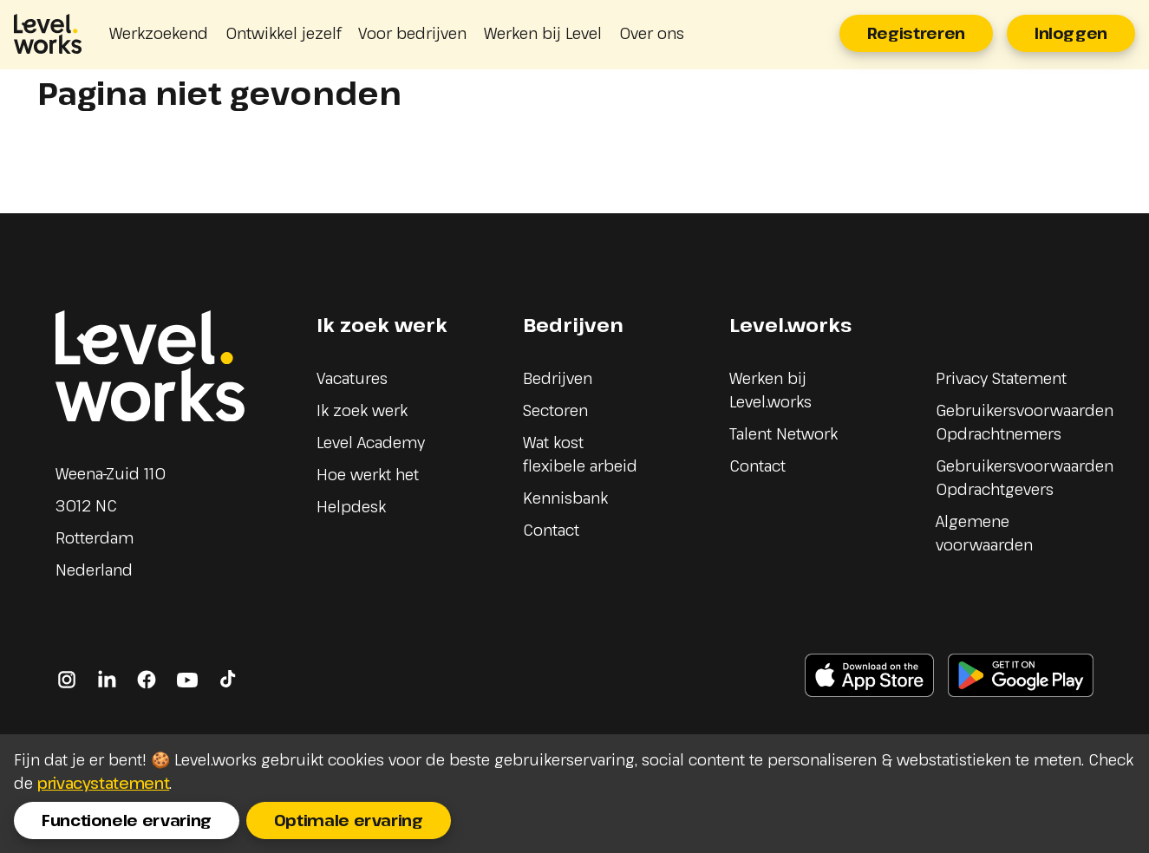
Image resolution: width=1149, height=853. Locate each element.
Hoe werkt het (368, 474)
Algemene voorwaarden (984, 533)
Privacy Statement (1001, 378)
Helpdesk (351, 506)
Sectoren (555, 410)
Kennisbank (565, 497)
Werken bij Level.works (770, 390)
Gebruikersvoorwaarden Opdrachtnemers (1024, 422)
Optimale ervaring (348, 820)
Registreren (916, 33)
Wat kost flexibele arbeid (580, 454)
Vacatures (352, 378)
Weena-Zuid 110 (110, 473)
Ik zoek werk (362, 410)
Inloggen (1071, 33)
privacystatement (103, 782)
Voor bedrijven (412, 33)
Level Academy (371, 442)
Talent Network (783, 433)
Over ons (651, 33)
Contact (551, 529)
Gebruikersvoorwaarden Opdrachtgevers (1024, 477)
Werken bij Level (543, 33)
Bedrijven (557, 378)
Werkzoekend (158, 33)
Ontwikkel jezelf (283, 33)
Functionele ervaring (127, 820)
